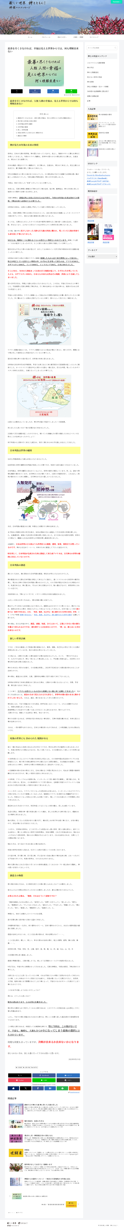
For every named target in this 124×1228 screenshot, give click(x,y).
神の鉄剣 (90, 82)
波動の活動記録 (93, 96)
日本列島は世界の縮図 (25, 124)
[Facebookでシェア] (35, 91)
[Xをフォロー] (25, 1088)
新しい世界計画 (23, 130)
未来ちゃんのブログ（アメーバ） (99, 184)
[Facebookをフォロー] (38, 1088)
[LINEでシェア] (71, 91)
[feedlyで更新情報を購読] (62, 1088)
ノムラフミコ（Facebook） (97, 178)
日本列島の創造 (23, 127)
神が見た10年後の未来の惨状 (27, 121)
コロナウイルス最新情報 (96, 63)
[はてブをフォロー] (50, 1088)
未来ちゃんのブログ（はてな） (98, 181)
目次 (41, 114)
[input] (102, 48)
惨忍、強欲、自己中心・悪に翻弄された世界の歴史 (53, 615)
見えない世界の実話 (94, 77)
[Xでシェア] (17, 91)
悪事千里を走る (26, 615)
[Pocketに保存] (19, 1080)
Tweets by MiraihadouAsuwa (98, 175)
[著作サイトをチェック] (13, 1088)
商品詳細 (90, 220)
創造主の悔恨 (22, 136)
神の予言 (11, 1067)
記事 (88, 101)
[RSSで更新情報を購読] (74, 1088)
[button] (68, 1080)
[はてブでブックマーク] (53, 91)
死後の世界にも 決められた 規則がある (30, 133)
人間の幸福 (26, 1067)
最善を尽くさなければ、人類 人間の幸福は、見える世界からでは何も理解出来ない (45, 118)
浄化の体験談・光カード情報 (97, 86)
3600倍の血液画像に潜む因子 (98, 91)
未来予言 (34, 1067)
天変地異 (19, 1067)
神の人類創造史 (93, 72)
